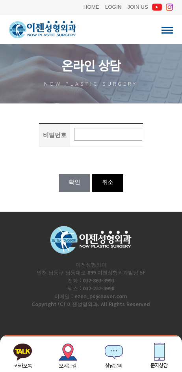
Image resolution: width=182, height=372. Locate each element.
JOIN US (137, 6)
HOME (91, 6)
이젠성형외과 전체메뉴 (167, 30)
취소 (107, 181)
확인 (74, 181)
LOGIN (113, 6)
